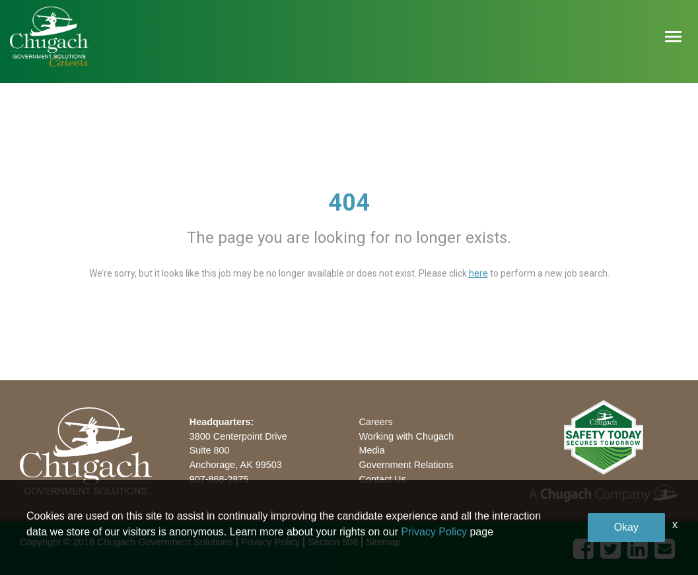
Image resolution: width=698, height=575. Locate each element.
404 (349, 203)
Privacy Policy (270, 542)
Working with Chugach (406, 436)
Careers (376, 422)
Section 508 (333, 542)
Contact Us (382, 479)
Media (372, 450)
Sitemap (383, 542)
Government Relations (406, 464)
